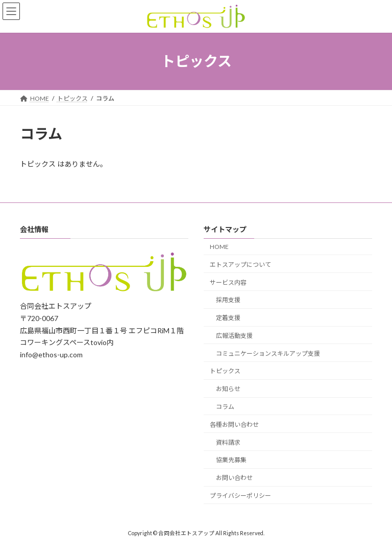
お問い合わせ (234, 478)
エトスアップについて (240, 264)
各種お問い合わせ (234, 424)
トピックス (225, 371)
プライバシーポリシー (240, 495)
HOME (219, 246)
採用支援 (228, 300)
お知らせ (228, 389)
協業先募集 (231, 460)
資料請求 (228, 442)
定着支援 (228, 318)
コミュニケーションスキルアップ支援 (268, 353)
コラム (225, 406)
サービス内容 (228, 282)
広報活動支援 (234, 335)
